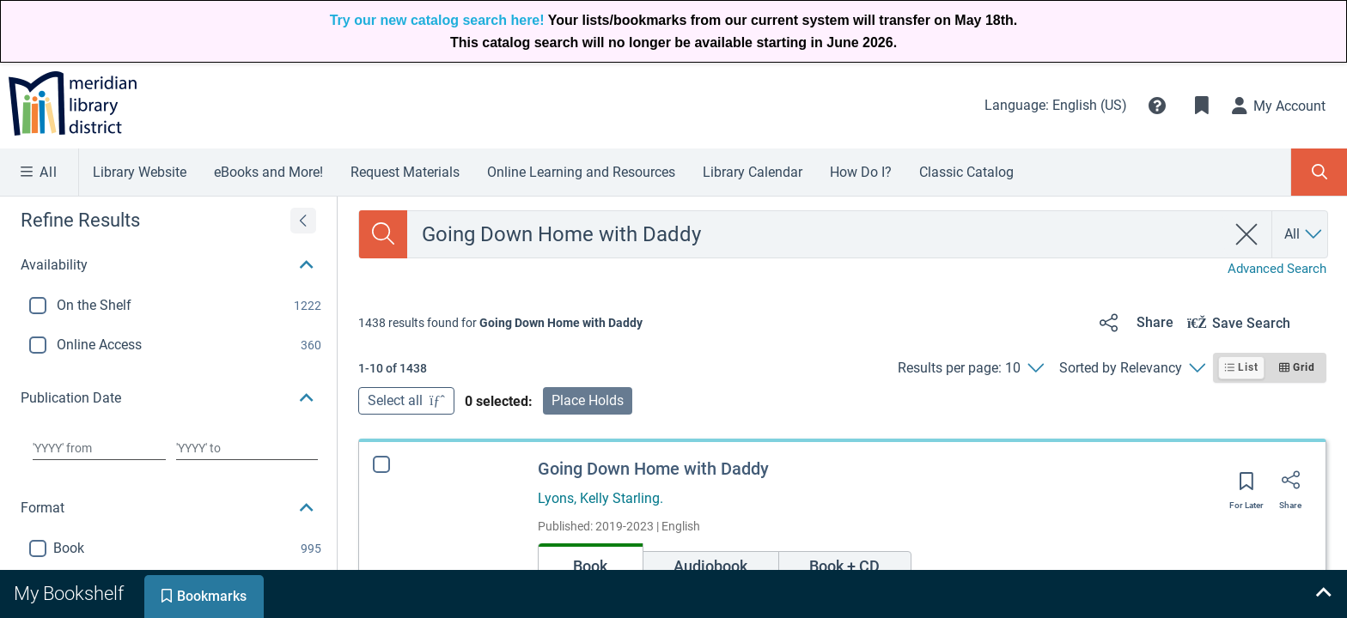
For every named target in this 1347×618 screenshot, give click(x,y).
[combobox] (816, 234)
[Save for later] (1246, 487)
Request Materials (405, 172)
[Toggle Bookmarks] (1201, 105)
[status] (500, 322)
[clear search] (1247, 234)
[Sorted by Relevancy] (1132, 368)
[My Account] (1279, 105)
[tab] (70, 594)
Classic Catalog (966, 172)
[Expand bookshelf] (1323, 594)
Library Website (139, 172)
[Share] (1133, 323)
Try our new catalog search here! (437, 20)
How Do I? (861, 172)
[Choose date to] (247, 448)
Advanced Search (1277, 268)
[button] (1157, 105)
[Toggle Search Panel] (1319, 172)
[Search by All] (1304, 234)
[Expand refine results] (303, 220)
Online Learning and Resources (581, 172)
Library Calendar (752, 172)
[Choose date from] (99, 448)
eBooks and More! (268, 172)
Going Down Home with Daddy (653, 468)
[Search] (383, 234)
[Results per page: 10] (970, 368)
